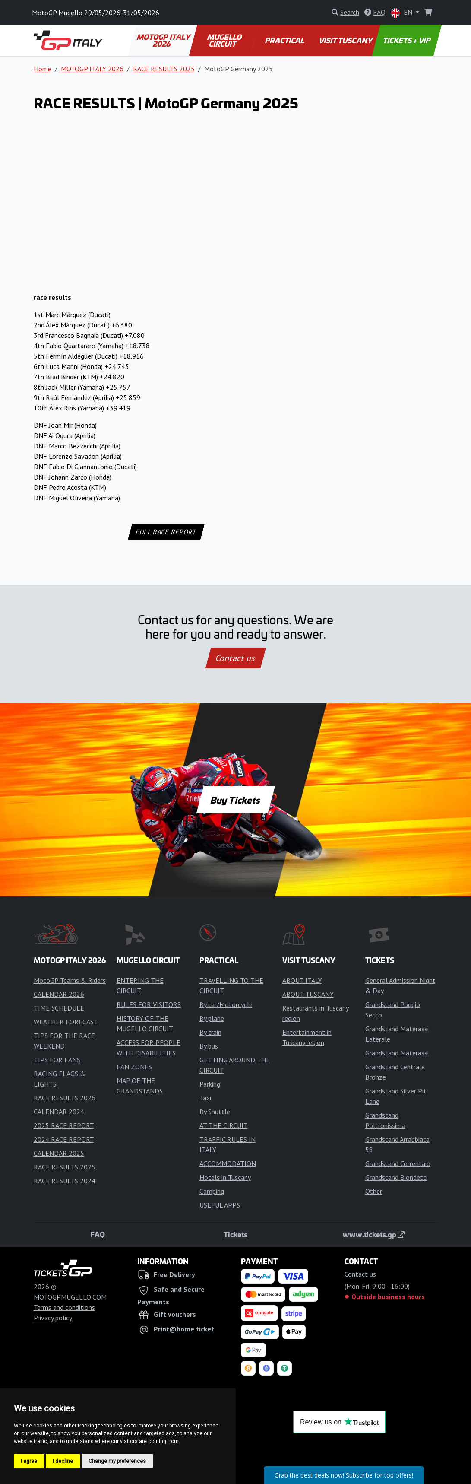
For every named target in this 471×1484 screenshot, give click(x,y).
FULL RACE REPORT (166, 532)
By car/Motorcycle (226, 1004)
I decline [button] (63, 1461)
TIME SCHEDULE (59, 1008)
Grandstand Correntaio (397, 1163)
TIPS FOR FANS (57, 1059)
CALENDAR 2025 (59, 1153)
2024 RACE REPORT (64, 1139)
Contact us (235, 658)
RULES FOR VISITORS (149, 1004)
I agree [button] (29, 1461)
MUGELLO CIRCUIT (224, 40)
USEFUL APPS (219, 1205)
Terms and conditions (64, 1307)
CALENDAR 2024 (59, 1111)
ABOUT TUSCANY (308, 994)
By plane (211, 1018)
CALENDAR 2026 (59, 994)
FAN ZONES (134, 1066)
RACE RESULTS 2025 (164, 68)
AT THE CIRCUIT (223, 1125)
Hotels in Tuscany (225, 1177)
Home (42, 68)
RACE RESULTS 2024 (64, 1180)
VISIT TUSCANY (346, 40)
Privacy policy (53, 1317)
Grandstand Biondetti (396, 1177)
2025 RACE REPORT (64, 1125)
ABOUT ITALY (302, 980)
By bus (208, 1046)
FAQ (97, 1234)
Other (373, 1191)
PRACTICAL (285, 40)
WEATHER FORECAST (66, 1021)
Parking (209, 1084)
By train (210, 1032)
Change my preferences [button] (117, 1461)
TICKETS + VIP (407, 40)
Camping (211, 1191)
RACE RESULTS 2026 (64, 1097)
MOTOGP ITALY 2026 (164, 40)
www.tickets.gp (374, 1234)
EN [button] (402, 13)
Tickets (235, 1234)
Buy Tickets (235, 799)
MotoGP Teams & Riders (70, 980)
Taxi (205, 1097)
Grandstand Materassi (397, 1053)
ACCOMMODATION (227, 1163)
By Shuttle (214, 1111)
